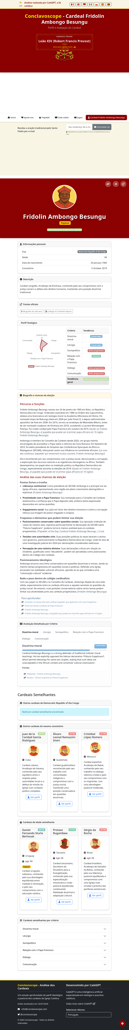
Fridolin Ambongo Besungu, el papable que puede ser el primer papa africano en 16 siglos (63, 613)
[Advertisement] (64, 93)
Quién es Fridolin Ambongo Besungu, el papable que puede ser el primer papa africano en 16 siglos (63, 430)
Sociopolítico (29, 943)
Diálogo (27, 957)
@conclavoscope (27, 1014)
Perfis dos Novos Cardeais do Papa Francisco (44, 605)
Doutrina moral (31, 928)
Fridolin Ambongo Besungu (34, 435)
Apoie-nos (27, 117)
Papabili (44, 117)
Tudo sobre (62, 117)
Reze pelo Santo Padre (64, 47)
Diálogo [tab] (26, 638)
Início (12, 117)
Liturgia (27, 935)
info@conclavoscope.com (34, 1009)
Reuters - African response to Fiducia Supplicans (47, 677)
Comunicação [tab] (42, 638)
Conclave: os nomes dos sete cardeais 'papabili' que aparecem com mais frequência (60, 602)
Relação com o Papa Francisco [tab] (88, 632)
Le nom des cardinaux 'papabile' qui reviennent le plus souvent (63, 452)
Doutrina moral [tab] (30, 632)
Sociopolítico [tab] (61, 632)
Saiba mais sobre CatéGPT (80, 1003)
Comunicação (30, 964)
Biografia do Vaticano (31, 311)
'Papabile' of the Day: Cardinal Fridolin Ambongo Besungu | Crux (70, 531)
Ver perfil (34, 797)
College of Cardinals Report (59, 311)
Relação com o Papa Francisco (38, 950)
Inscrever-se (102, 126)
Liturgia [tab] (47, 632)
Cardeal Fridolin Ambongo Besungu (106, 117)
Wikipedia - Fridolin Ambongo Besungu (44, 674)
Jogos (78, 117)
